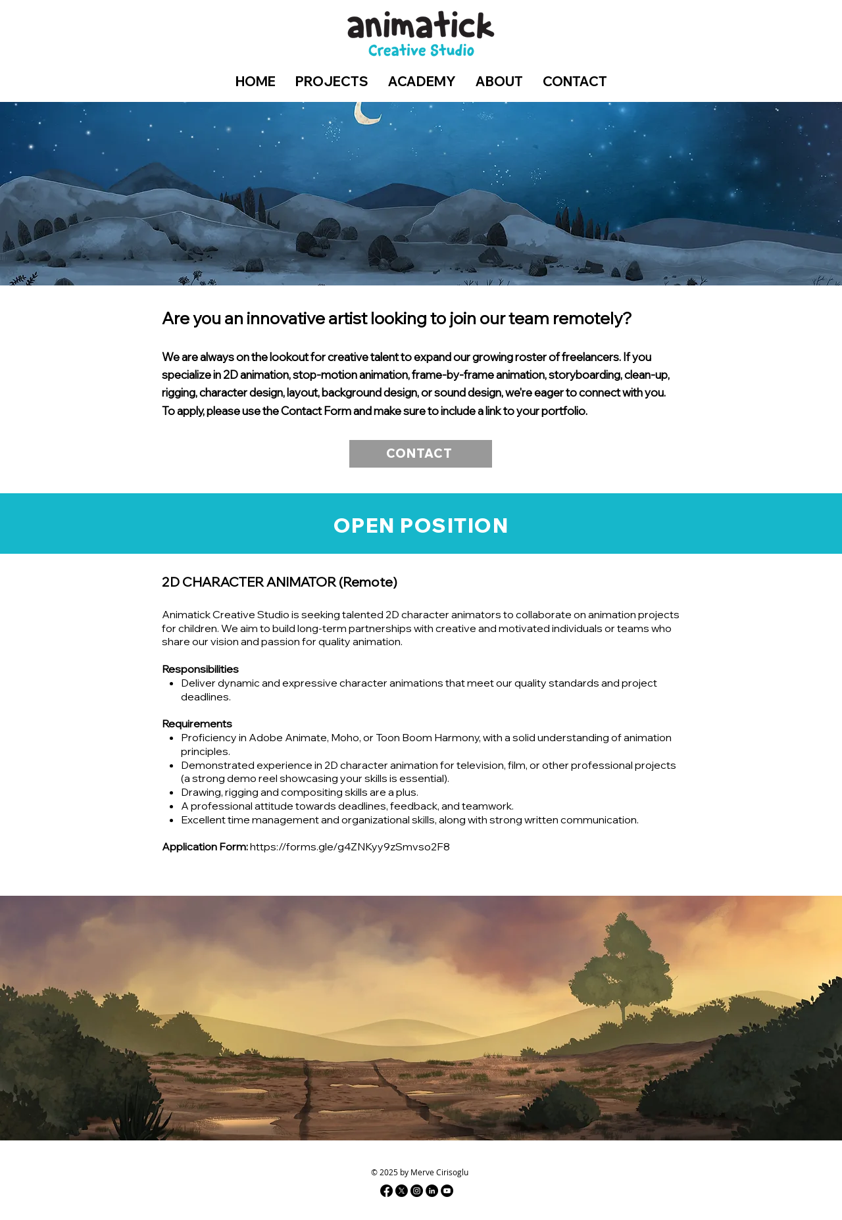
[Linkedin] (432, 1190)
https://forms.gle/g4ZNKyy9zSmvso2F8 (350, 846)
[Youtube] (447, 1190)
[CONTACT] (420, 454)
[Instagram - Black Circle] (416, 1190)
